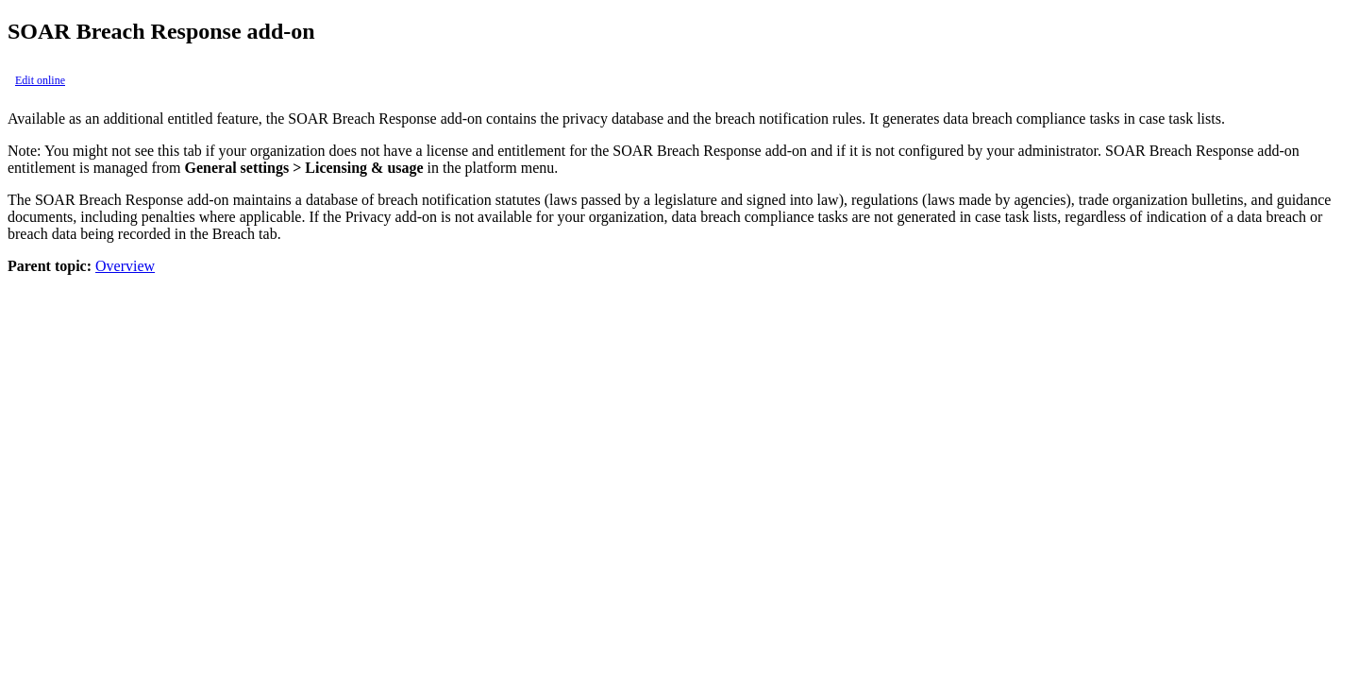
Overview (125, 266)
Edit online (40, 80)
